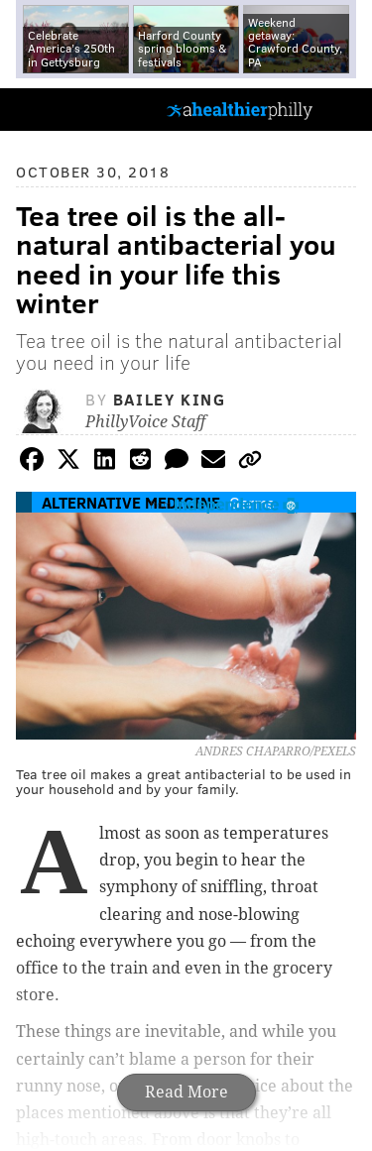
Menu (340, 109)
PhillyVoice (48, 108)
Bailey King (169, 399)
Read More (186, 1092)
